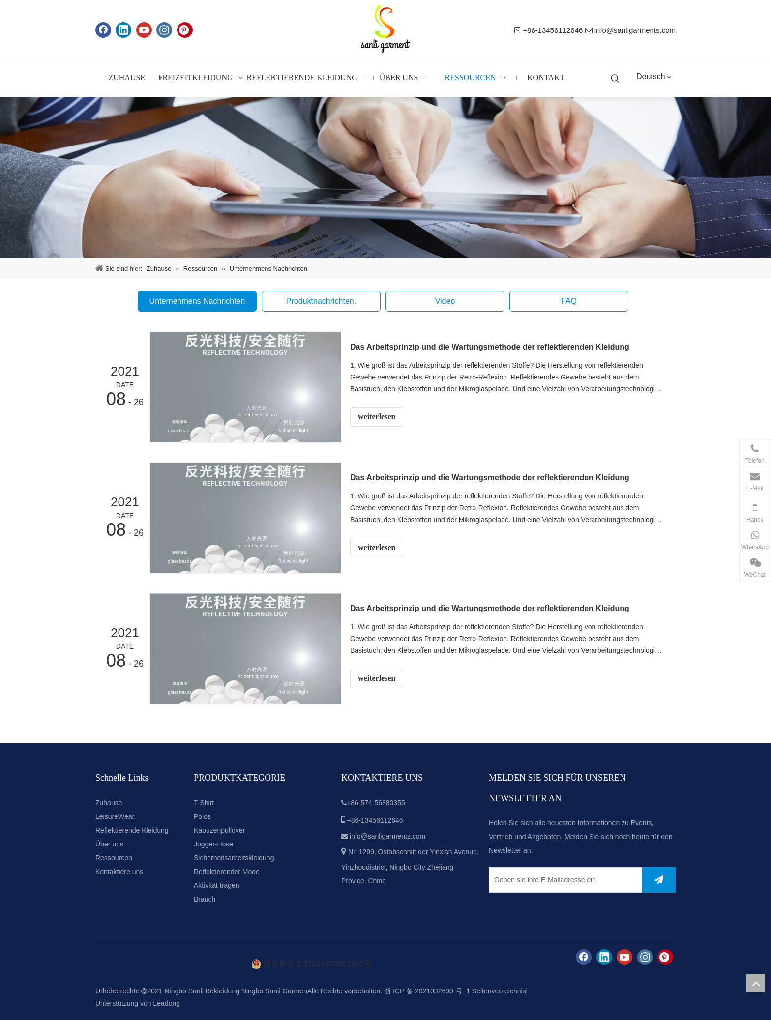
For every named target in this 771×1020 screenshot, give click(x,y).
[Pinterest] (185, 30)
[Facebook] (103, 30)
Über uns (109, 844)
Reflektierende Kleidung (132, 830)
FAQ (569, 301)
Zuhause (108, 803)
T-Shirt (204, 803)
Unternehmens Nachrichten (197, 301)
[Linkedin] (123, 30)
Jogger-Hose (213, 844)
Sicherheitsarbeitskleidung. (235, 858)
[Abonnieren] (659, 880)
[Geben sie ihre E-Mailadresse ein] (563, 880)
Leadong (166, 1003)
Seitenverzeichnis (499, 991)
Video (445, 301)
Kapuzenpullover (219, 830)
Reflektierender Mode (227, 871)
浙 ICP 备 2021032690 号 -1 (427, 991)
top (755, 983)
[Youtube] (144, 30)
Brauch (204, 899)
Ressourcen (113, 858)
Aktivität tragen (216, 885)
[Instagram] (164, 30)
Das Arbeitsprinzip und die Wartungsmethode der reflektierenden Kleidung (489, 347)
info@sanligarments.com (635, 30)
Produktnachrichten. (321, 301)
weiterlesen (376, 416)
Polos (202, 816)
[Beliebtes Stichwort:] (615, 79)
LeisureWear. (115, 816)
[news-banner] (385, 177)
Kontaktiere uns (119, 871)
